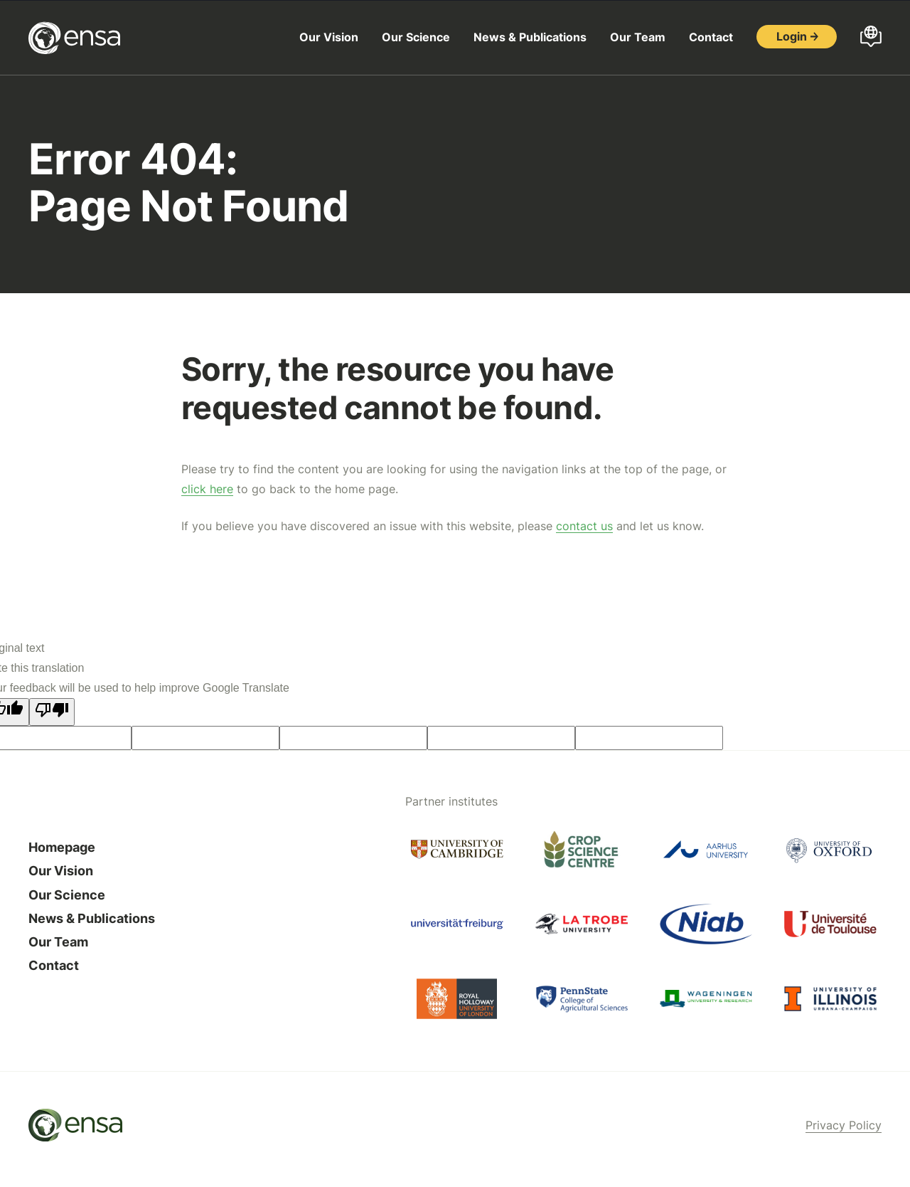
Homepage (61, 847)
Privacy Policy (843, 1125)
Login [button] (791, 36)
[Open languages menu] (871, 38)
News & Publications (530, 37)
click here (207, 489)
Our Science (416, 37)
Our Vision (328, 37)
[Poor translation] (52, 712)
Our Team (637, 37)
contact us (584, 526)
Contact (711, 37)
